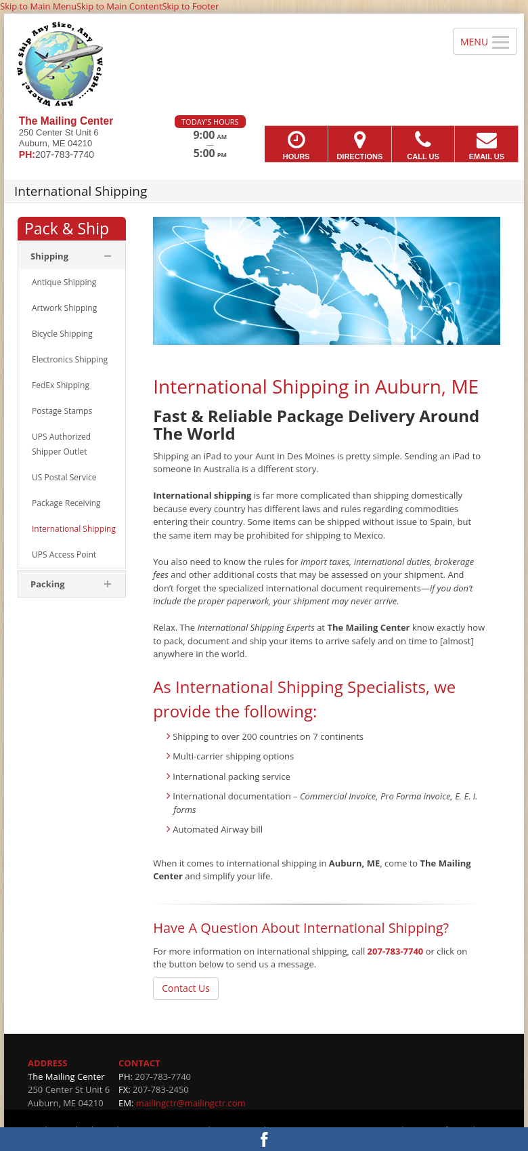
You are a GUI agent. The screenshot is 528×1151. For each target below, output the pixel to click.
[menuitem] (71, 282)
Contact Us (186, 988)
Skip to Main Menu (38, 6)
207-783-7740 (396, 951)
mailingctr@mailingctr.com (191, 1103)
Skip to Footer (190, 6)
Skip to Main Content (119, 6)
